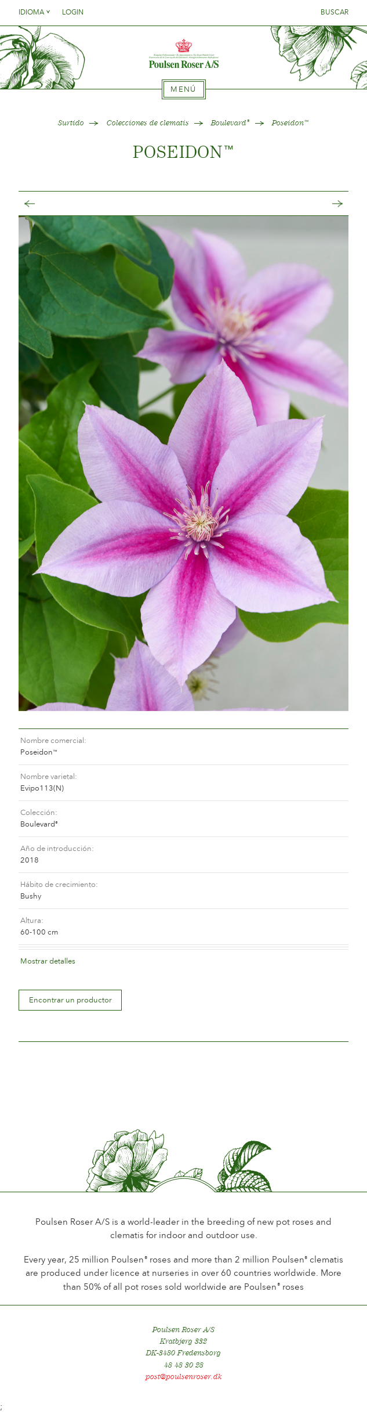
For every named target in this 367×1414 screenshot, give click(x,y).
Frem (325, 203)
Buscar (334, 12)
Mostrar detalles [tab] (47, 961)
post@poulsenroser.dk (184, 1376)
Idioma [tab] (35, 12)
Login (72, 12)
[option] (183, 463)
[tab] (184, 89)
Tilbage (41, 203)
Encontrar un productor (70, 999)
